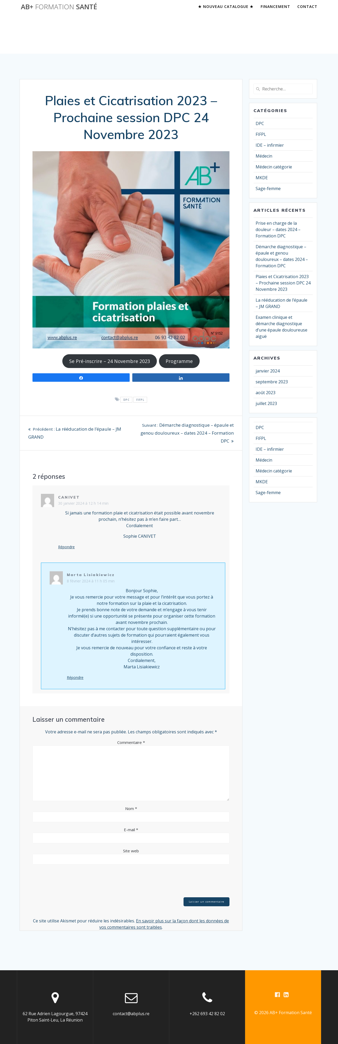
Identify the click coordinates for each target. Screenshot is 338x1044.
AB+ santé (59, 6)
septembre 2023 (272, 382)
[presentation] (72, 881)
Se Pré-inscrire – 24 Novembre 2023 (109, 361)
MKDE (262, 178)
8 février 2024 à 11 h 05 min (91, 580)
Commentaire (131, 742)
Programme (179, 361)
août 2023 (265, 392)
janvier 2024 (268, 371)
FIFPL (140, 400)
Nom (131, 808)
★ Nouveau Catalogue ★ (225, 6)
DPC (126, 400)
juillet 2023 (266, 403)
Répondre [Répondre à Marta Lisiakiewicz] (75, 677)
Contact (307, 6)
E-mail (131, 829)
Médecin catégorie (274, 167)
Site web (131, 850)
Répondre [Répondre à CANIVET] (66, 547)
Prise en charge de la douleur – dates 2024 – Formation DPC (278, 229)
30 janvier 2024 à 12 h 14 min (83, 503)
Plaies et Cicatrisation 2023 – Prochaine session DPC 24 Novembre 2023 (283, 283)
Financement (275, 6)
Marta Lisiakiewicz (91, 574)
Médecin (264, 156)
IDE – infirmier (270, 145)
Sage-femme (268, 188)
